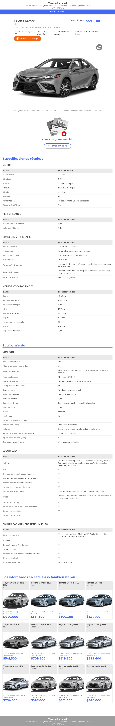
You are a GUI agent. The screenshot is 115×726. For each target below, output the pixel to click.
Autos (61, 12)
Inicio (53, 12)
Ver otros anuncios (57, 146)
